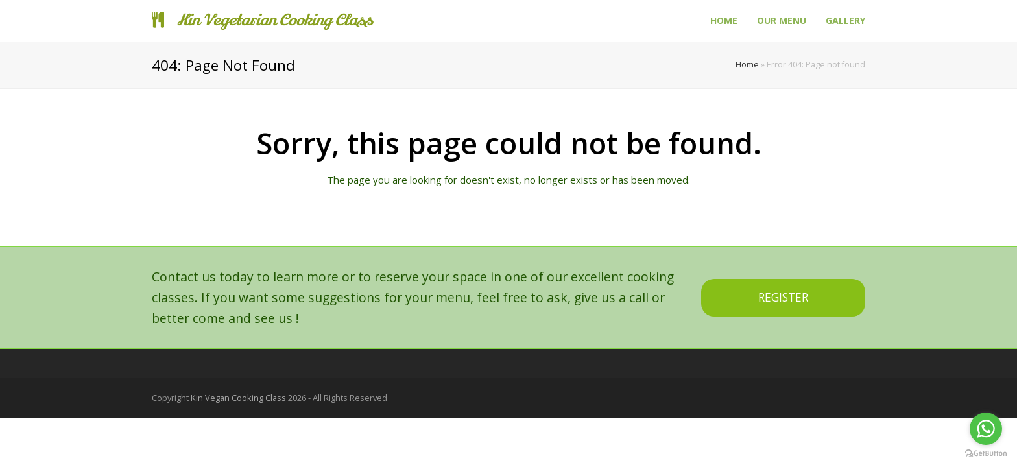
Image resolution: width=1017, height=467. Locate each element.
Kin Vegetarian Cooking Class (262, 20)
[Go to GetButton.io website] (986, 453)
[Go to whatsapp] (986, 429)
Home (747, 64)
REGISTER (783, 297)
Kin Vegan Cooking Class (238, 397)
